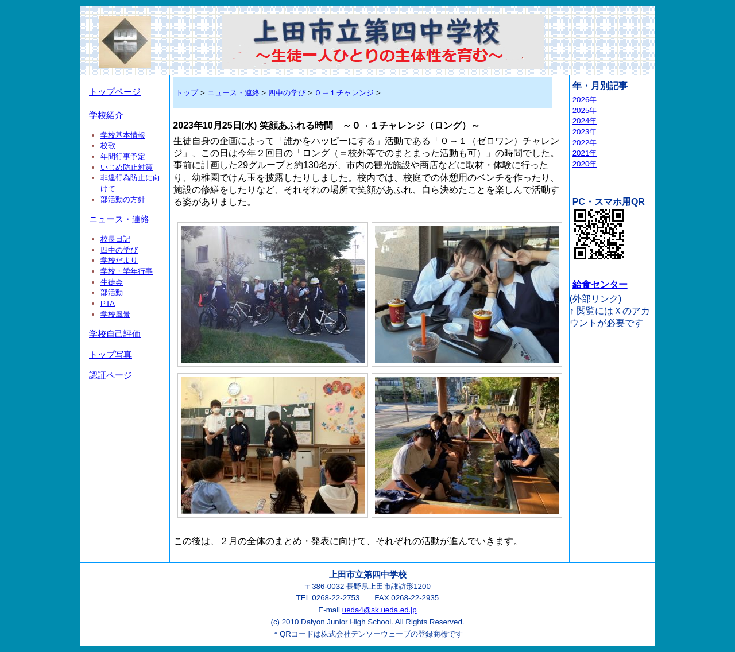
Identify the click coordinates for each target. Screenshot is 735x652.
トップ (187, 92)
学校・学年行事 (126, 271)
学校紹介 (106, 115)
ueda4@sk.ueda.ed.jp (379, 610)
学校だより (119, 260)
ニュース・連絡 (119, 219)
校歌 (107, 145)
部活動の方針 (122, 199)
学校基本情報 (122, 135)
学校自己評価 (115, 334)
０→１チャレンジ (344, 92)
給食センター (600, 284)
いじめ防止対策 (126, 167)
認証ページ (110, 375)
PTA (107, 303)
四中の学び (119, 250)
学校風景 (115, 314)
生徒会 (111, 282)
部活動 (111, 292)
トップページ (115, 91)
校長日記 (115, 239)
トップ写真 (110, 354)
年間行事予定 (122, 156)
